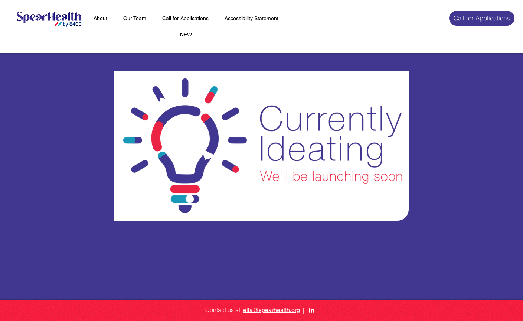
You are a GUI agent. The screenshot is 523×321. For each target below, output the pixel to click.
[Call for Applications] (481, 18)
